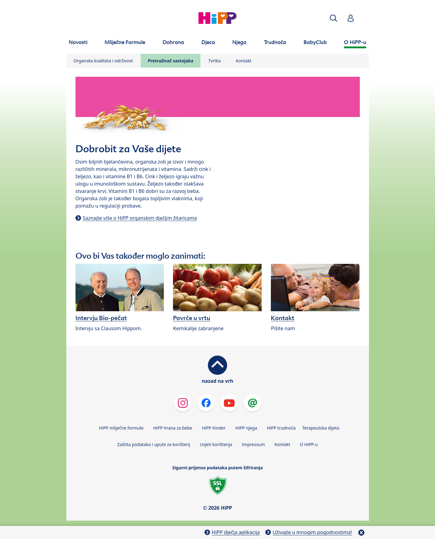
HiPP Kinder (214, 428)
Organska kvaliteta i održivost (103, 61)
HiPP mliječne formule (121, 428)
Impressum (253, 444)
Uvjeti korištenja (216, 444)
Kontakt (243, 61)
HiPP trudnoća (281, 428)
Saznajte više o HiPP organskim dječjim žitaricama (140, 218)
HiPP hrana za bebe (172, 428)
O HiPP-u (309, 444)
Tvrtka (214, 61)
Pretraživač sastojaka (171, 61)
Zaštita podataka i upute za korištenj (153, 444)
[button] (333, 18)
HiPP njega (246, 428)
